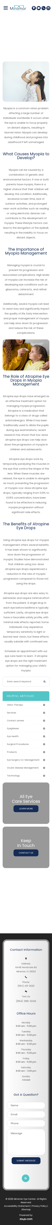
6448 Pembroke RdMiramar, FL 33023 (26, 969)
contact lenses (15, 720)
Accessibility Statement (17, 1206)
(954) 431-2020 (26, 985)
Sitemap (26, 1209)
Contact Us (26, 852)
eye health (13, 736)
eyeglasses (13, 728)
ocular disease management (23, 767)
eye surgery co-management (23, 760)
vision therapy (15, 704)
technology (13, 775)
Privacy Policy (39, 1206)
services (11, 712)
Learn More (26, 808)
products (12, 752)
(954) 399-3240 (26, 1001)
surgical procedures (18, 744)
